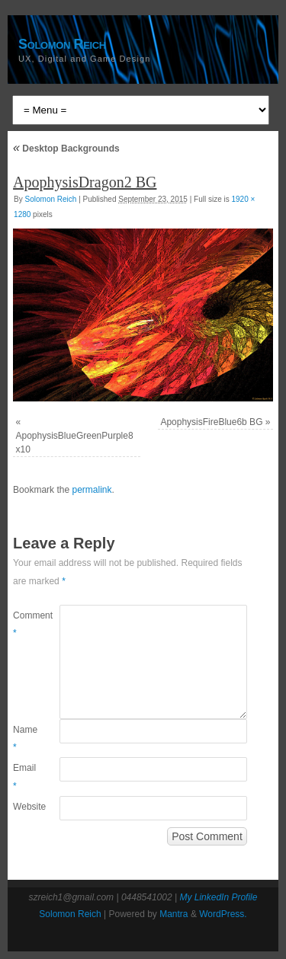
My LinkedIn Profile (218, 897)
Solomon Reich (62, 44)
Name (25, 738)
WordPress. (222, 914)
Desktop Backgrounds (66, 148)
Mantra (173, 914)
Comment (25, 624)
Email (24, 776)
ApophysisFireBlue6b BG (211, 422)
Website (25, 806)
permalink (91, 489)
